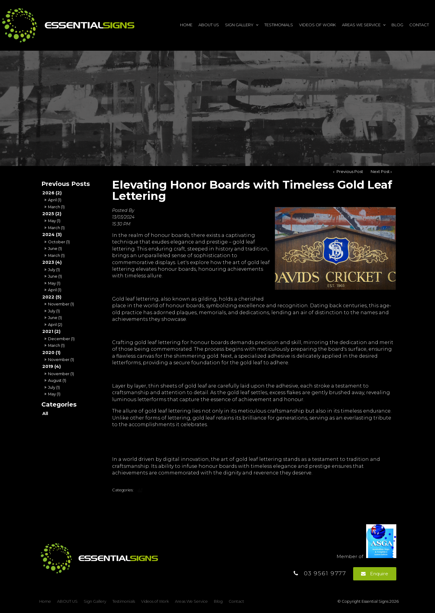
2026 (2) (52, 193)
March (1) (56, 206)
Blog (397, 25)
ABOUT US (208, 25)
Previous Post (349, 171)
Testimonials (278, 25)
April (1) (54, 199)
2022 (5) (51, 297)
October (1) (59, 241)
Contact (419, 25)
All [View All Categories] (140, 490)
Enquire (379, 573)
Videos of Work (317, 25)
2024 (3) (52, 234)
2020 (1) (51, 352)
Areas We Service (361, 25)
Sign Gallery (239, 25)
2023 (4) (52, 262)
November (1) (61, 304)
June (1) (55, 248)
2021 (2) (51, 331)
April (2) (55, 324)
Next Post (380, 171)
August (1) (57, 380)
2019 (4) (51, 366)
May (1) (54, 220)
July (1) (54, 269)
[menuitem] (45, 601)
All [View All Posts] (45, 413)
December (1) (61, 338)
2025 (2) (51, 213)
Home (186, 25)
